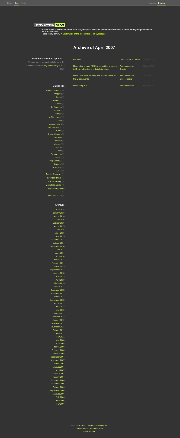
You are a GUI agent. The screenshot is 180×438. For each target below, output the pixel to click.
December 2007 (57, 357)
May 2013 (60, 276)
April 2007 (60, 370)
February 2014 (58, 263)
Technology (57, 167)
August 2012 (59, 303)
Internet (57, 144)
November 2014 (57, 240)
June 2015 (60, 233)
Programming (54, 161)
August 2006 (59, 394)
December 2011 (57, 323)
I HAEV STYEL (90, 432)
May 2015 (60, 236)
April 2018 (60, 209)
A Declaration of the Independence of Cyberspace (83, 34)
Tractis (123, 69)
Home (9, 3)
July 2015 (60, 230)
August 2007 (59, 367)
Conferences (56, 107)
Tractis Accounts (53, 174)
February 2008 (58, 350)
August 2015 (59, 226)
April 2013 (60, 280)
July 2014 (60, 250)
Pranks (130, 59)
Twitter (23, 3)
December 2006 (57, 380)
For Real (77, 59)
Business (56, 100)
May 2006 (60, 404)
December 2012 (57, 290)
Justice (58, 147)
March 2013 (59, 283)
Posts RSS (81, 428)
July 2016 (60, 219)
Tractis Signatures (52, 185)
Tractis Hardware (53, 178)
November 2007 (57, 360)
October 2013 (59, 266)
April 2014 (60, 256)
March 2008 (59, 347)
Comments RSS (96, 428)
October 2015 (59, 223)
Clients (59, 104)
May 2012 (60, 310)
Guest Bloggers (55, 134)
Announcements (127, 66)
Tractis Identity (54, 181)
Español (152, 3)
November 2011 (57, 327)
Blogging (58, 94)
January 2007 (59, 377)
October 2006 (59, 387)
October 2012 (59, 297)
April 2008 (60, 343)
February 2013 (58, 287)
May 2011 (60, 337)
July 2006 (60, 397)
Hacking (58, 137)
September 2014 (57, 246)
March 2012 (59, 313)
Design (58, 114)
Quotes (137, 59)
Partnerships (56, 154)
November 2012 (57, 293)
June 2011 (60, 333)
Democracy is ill (80, 86)
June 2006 (60, 400)
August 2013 (59, 273)
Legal (59, 151)
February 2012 (58, 317)
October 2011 (59, 330)
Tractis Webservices (55, 188)
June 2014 (60, 253)
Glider (122, 79)
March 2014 (59, 260)
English (161, 3)
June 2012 (60, 307)
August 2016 (59, 216)
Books (122, 59)
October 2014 (59, 243)
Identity (58, 141)
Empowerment (55, 124)
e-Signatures (54, 117)
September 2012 (57, 300)
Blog (16, 3)
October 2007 (59, 363)
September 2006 (57, 390)
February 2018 (58, 213)
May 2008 (60, 340)
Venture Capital (55, 196)
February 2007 (58, 374)
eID (60, 121)
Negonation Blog (50, 65)
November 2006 (57, 384)
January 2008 (59, 353)
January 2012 (59, 320)
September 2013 (57, 270)
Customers (57, 110)
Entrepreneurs (54, 127)
